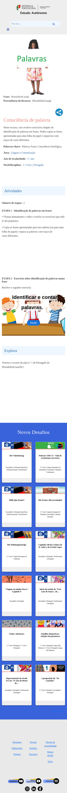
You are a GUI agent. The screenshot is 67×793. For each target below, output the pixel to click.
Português (39, 165)
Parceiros (33, 754)
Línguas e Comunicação (23, 152)
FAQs (50, 761)
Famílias (33, 748)
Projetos (17, 754)
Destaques (17, 742)
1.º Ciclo (27, 165)
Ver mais (57, 711)
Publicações (17, 748)
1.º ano (30, 158)
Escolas (33, 742)
